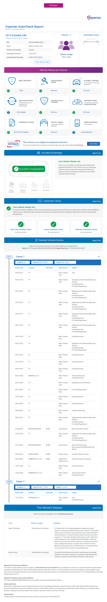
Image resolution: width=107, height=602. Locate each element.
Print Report (53, 5)
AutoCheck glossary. (66, 514)
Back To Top (97, 153)
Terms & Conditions (77, 145)
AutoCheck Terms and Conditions (47, 567)
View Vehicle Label (42, 62)
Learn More (93, 144)
